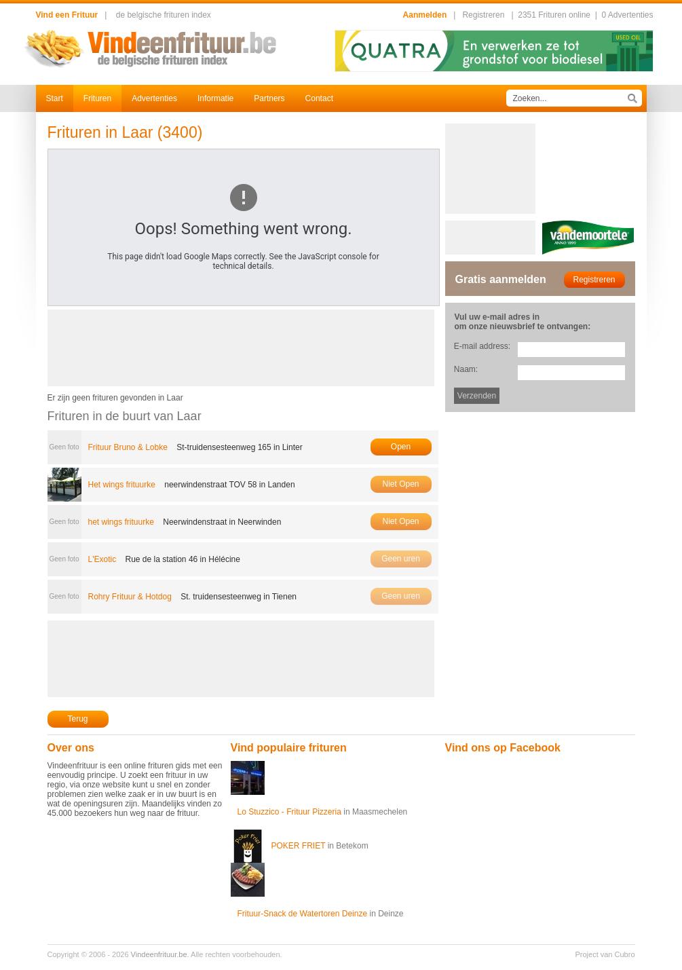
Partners (269, 98)
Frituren (97, 98)
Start (54, 98)
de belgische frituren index (163, 15)
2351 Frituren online (554, 15)
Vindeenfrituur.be (159, 954)
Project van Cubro (604, 954)
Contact (319, 98)
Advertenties (154, 98)
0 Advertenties (627, 15)
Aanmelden (425, 15)
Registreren (483, 15)
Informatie (215, 98)
